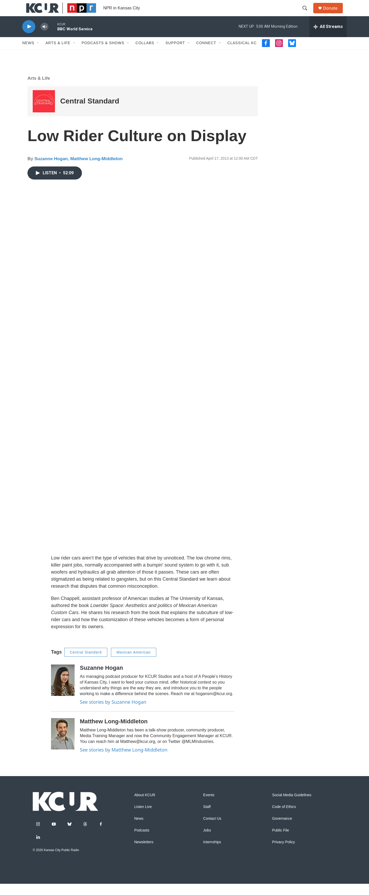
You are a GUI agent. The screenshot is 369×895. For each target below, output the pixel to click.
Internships (212, 853)
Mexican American (133, 663)
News (28, 54)
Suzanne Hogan (51, 170)
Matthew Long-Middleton (96, 170)
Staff (207, 818)
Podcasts (141, 842)
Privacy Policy (283, 853)
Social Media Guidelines (291, 806)
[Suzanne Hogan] (63, 691)
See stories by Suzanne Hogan (113, 713)
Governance (282, 830)
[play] (29, 38)
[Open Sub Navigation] (38, 54)
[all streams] (328, 37)
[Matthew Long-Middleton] (63, 745)
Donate (333, 13)
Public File (280, 842)
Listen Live (143, 818)
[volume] (44, 38)
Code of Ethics (284, 818)
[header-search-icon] (307, 13)
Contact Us (212, 830)
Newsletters (143, 853)
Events (208, 806)
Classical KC (242, 54)
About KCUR (144, 806)
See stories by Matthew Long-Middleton (123, 761)
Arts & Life (58, 54)
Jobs (207, 842)
